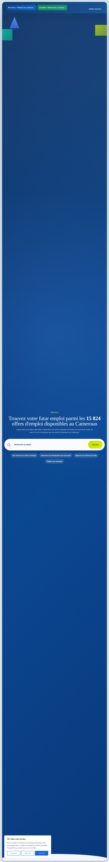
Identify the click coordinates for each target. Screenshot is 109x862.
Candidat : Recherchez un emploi (52, 7)
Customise (14, 853)
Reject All (28, 853)
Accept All (41, 853)
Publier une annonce (54, 461)
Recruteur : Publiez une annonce (20, 7)
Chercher (95, 445)
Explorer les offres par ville (86, 455)
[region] (27, 846)
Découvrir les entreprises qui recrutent (56, 455)
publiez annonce (95, 9)
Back (70, 5)
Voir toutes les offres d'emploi (24, 455)
